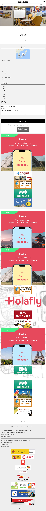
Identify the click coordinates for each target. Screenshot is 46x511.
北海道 (3, 86)
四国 (4, 96)
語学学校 (4, 71)
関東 (4, 88)
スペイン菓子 (5, 68)
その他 (3, 79)
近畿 (4, 92)
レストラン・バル (6, 66)
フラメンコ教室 (5, 70)
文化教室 (4, 73)
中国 (4, 94)
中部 (4, 90)
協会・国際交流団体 (6, 77)
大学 (3, 75)
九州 (4, 98)
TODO (3, 64)
